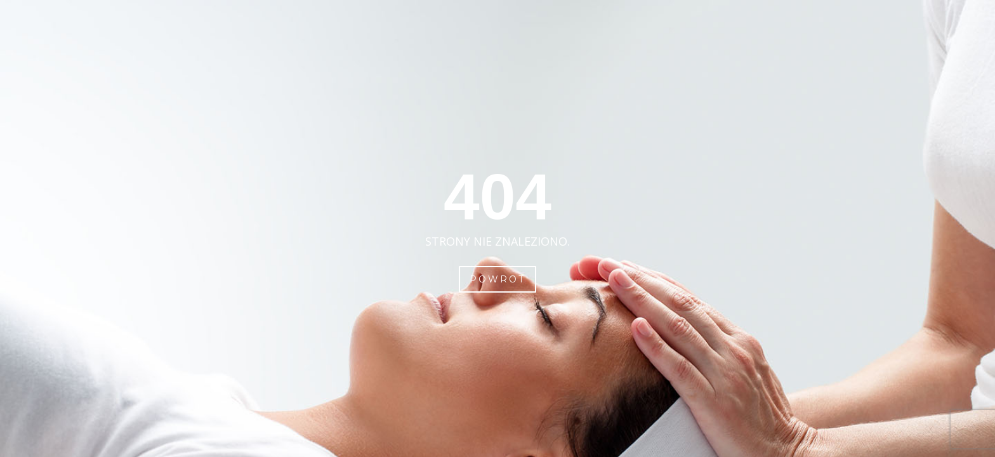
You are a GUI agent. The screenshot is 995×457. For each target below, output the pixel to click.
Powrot (497, 279)
